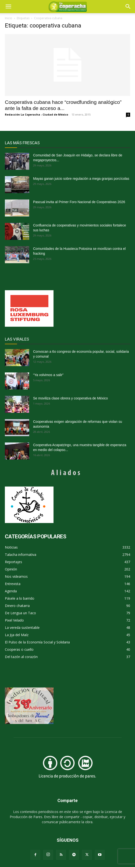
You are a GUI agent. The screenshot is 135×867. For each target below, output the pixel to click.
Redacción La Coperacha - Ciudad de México (36, 114)
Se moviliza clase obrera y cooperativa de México (70, 398)
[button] (128, 6)
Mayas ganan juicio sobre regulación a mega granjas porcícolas (81, 179)
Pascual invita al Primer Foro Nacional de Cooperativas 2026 (79, 202)
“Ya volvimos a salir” (48, 375)
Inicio (8, 18)
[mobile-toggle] (8, 6)
